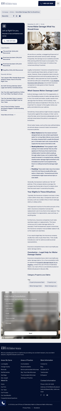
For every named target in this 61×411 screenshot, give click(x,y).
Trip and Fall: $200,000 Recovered (9, 52)
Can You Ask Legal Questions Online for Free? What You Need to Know (12, 93)
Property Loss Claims (42, 275)
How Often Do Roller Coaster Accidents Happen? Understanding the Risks (12, 108)
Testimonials (44, 372)
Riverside (3, 369)
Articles (12, 12)
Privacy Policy (26, 408)
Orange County (5, 367)
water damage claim (36, 286)
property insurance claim (37, 282)
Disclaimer (37, 408)
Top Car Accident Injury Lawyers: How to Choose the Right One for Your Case (11, 100)
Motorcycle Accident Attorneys (30, 369)
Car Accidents (25, 364)
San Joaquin (4, 378)
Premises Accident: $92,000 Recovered (11, 64)
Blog (42, 367)
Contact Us (44, 364)
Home (2, 384)
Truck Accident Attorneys (28, 375)
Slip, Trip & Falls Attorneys (28, 372)
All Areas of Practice (26, 378)
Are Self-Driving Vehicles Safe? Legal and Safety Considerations (11, 86)
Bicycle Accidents (26, 367)
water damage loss (50, 286)
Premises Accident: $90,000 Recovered (11, 58)
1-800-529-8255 (46, 3)
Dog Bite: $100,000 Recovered (12, 70)
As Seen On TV (45, 369)
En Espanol (44, 375)
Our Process (4, 392)
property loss (52, 282)
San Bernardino (5, 372)
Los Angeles (4, 364)
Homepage (5, 12)
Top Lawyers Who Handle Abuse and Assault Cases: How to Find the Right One (12, 79)
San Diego (4, 375)
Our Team (4, 390)
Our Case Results (6, 395)
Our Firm (3, 387)
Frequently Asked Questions (9, 398)
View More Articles (8, 115)
